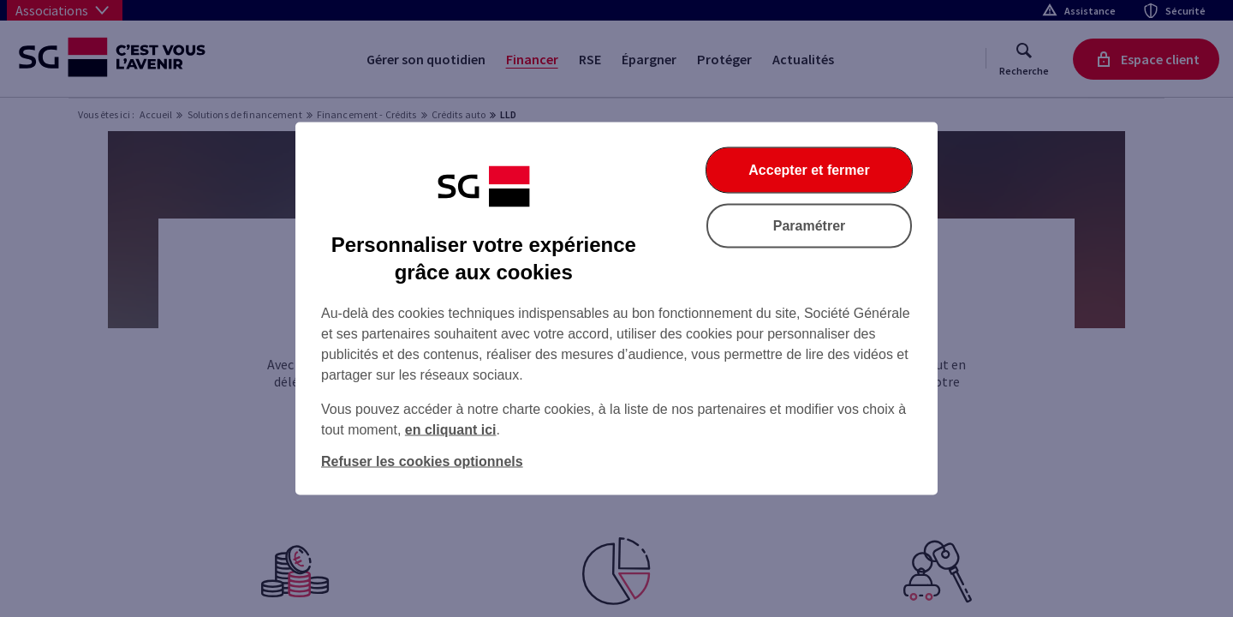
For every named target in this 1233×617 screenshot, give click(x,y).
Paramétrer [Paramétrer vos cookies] (809, 226)
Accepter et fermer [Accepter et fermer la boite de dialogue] (808, 170)
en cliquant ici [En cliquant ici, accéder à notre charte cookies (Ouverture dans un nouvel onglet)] (451, 429)
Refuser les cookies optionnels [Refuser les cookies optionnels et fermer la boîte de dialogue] (422, 461)
